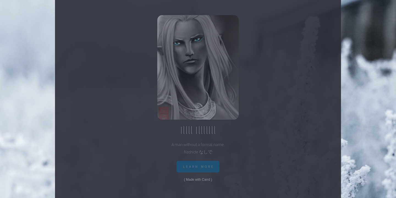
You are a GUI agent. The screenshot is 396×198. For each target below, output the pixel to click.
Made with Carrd (198, 180)
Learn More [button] (199, 166)
